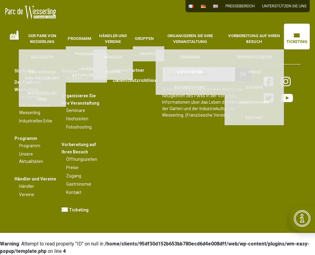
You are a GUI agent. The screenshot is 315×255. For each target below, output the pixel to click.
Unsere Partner (128, 70)
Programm (79, 38)
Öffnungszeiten (81, 159)
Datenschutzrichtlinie (133, 80)
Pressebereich (240, 6)
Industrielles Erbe (35, 120)
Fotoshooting (79, 127)
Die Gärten (29, 97)
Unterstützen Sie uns (284, 6)
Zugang (73, 175)
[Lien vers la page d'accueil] (30, 12)
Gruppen (144, 38)
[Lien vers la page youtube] (287, 98)
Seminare (75, 110)
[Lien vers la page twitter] (268, 98)
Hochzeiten (77, 118)
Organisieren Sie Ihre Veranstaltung (190, 38)
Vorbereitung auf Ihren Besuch (254, 38)
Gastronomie (78, 184)
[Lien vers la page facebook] (268, 82)
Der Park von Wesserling (42, 38)
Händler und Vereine (113, 38)
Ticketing (296, 39)
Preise (72, 167)
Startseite (14, 35)
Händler (26, 186)
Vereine (26, 194)
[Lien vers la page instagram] (286, 82)
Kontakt (73, 192)
